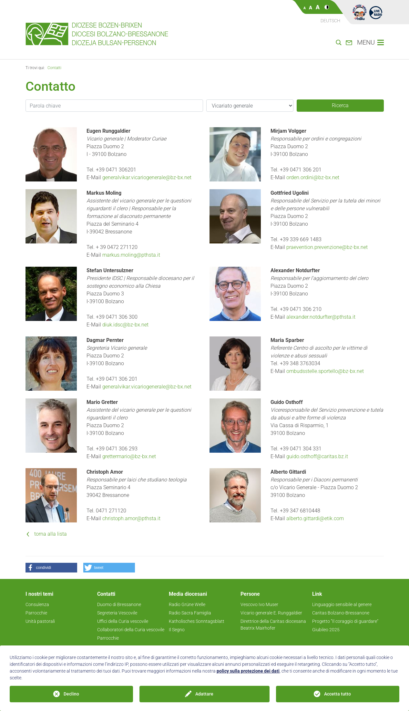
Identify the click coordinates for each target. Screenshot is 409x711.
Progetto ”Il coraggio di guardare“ (345, 621)
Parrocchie (36, 612)
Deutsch (330, 20)
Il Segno (177, 629)
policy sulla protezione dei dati (248, 671)
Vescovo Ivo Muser (259, 604)
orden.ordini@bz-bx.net (312, 177)
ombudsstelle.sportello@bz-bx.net (325, 371)
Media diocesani (188, 594)
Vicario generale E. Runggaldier (271, 612)
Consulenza (37, 604)
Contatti (54, 68)
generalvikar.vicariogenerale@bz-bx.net (146, 177)
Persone (250, 594)
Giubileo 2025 (326, 629)
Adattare (204, 693)
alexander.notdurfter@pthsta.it (320, 317)
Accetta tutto (337, 693)
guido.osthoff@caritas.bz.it (317, 456)
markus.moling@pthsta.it (131, 255)
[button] (51, 567)
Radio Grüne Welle (187, 604)
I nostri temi (39, 594)
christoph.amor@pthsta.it (131, 518)
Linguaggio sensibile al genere (342, 604)
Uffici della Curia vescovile (122, 621)
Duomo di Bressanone (119, 604)
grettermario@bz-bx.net (129, 456)
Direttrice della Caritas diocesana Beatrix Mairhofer (273, 625)
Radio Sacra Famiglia (190, 612)
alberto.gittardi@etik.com (315, 518)
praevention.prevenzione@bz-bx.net (327, 247)
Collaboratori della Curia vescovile (130, 629)
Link (317, 594)
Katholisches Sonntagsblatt (196, 621)
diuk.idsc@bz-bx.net (125, 325)
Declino (71, 693)
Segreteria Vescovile (117, 612)
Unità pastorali (40, 621)
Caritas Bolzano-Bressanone (340, 612)
